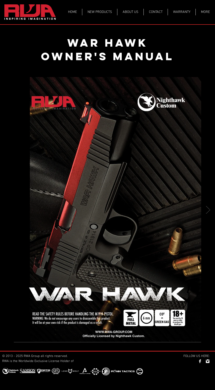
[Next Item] (208, 210)
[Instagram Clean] (208, 361)
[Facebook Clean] (200, 361)
